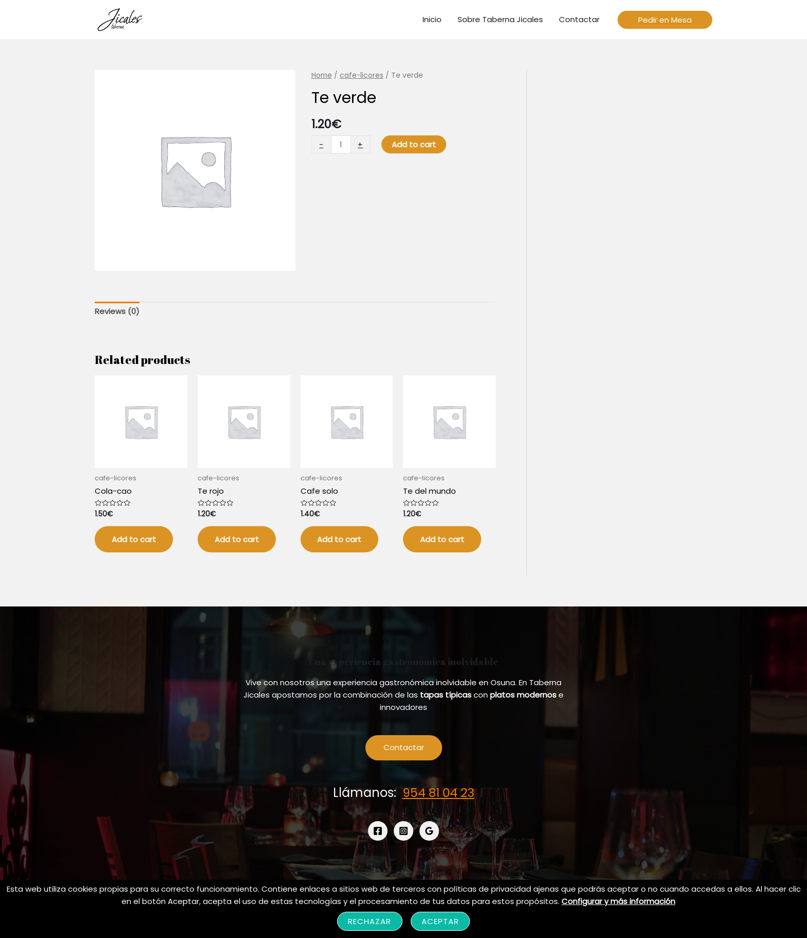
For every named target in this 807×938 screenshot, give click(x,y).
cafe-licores (362, 75)
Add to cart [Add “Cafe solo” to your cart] (341, 539)
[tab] (117, 312)
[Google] (429, 832)
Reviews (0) (117, 311)
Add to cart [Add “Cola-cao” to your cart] (135, 539)
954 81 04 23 (438, 793)
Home (321, 75)
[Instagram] (403, 832)
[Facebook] (378, 832)
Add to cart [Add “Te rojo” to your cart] (238, 539)
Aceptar (441, 921)
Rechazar (370, 921)
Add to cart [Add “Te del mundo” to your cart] (443, 539)
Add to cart (414, 144)
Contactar (403, 749)
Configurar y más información (618, 901)
